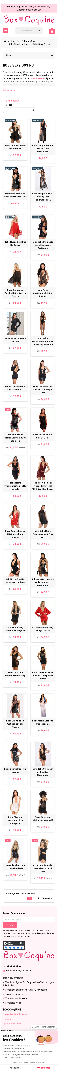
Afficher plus (11, 90)
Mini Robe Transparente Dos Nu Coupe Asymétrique (43, 341)
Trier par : (8, 105)
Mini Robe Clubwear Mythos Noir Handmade (42, 772)
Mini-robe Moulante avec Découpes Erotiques (42, 245)
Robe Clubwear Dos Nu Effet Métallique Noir (43, 389)
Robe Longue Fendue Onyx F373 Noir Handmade (42, 148)
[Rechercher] (29, 30)
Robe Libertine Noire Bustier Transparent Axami (42, 675)
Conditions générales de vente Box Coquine (26, 990)
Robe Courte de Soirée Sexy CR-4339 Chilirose (15, 438)
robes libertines (37, 78)
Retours (7, 1019)
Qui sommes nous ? (12, 1023)
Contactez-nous (13, 1003)
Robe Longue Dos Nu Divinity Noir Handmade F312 (42, 196)
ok (10, 925)
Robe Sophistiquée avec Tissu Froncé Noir (42, 868)
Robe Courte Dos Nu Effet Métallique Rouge (15, 534)
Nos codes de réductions (15, 1014)
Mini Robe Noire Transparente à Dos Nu (43, 534)
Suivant (47, 898)
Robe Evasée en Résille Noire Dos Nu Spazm (15, 293)
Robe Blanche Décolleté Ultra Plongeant (15, 820)
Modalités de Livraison (16, 998)
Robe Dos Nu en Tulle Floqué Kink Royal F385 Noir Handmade (43, 486)
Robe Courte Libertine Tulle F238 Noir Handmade (43, 582)
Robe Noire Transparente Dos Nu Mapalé (15, 486)
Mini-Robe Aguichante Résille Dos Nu (42, 293)
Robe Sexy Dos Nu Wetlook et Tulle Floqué (15, 724)
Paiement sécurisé (14, 994)
